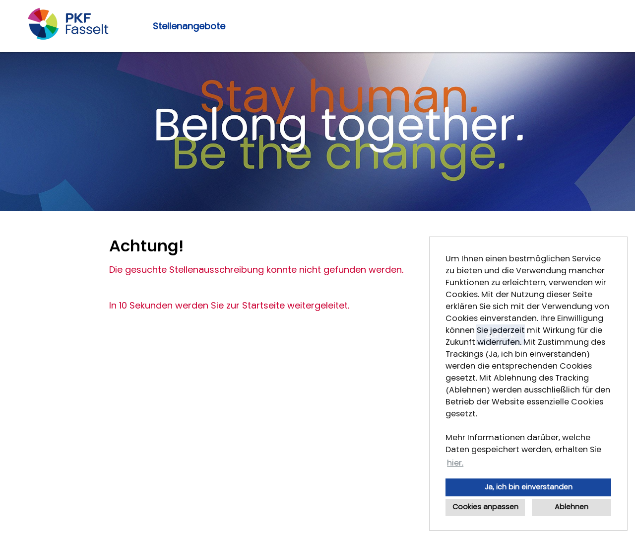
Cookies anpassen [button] (485, 507)
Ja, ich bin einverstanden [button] (528, 487)
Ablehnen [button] (571, 507)
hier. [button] (455, 463)
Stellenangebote (189, 26)
